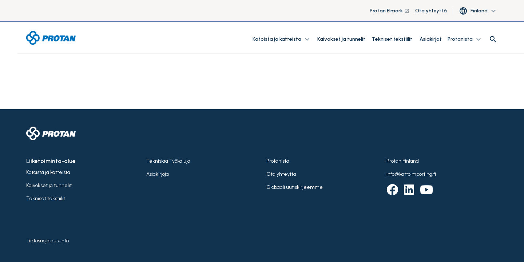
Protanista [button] (465, 39)
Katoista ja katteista (48, 172)
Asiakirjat (431, 39)
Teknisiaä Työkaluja (168, 161)
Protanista (277, 161)
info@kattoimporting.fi (411, 174)
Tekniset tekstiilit (392, 39)
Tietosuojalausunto (47, 241)
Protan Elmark (389, 11)
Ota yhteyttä (431, 11)
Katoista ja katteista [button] (282, 39)
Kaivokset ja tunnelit (341, 39)
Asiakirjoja (157, 174)
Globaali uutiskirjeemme (294, 187)
